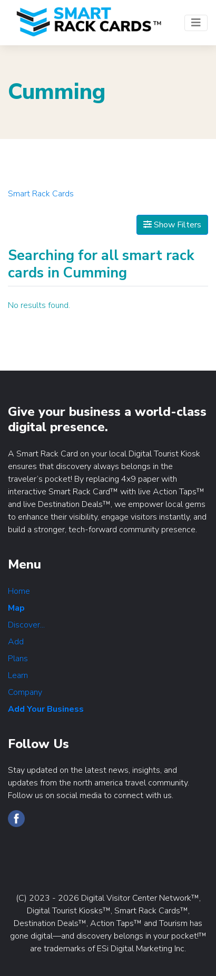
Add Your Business (46, 709)
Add (16, 642)
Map (16, 608)
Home (19, 591)
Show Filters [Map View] (172, 225)
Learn (18, 675)
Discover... (26, 625)
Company (25, 692)
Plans (18, 658)
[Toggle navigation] (196, 23)
